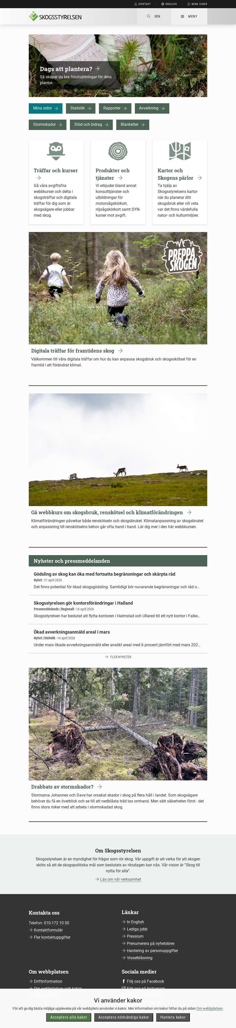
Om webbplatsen (210, 1016)
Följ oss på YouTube (144, 995)
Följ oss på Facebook (145, 981)
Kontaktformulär (48, 930)
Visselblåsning (139, 957)
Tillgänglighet (46, 995)
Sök (154, 16)
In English (135, 922)
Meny (189, 16)
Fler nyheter (120, 657)
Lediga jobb (137, 929)
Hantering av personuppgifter (152, 950)
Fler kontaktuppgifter (52, 937)
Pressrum (135, 936)
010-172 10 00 (56, 923)
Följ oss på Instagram (146, 988)
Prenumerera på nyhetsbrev (151, 943)
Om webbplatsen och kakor (58, 988)
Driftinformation (48, 981)
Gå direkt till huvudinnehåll (105, 4)
